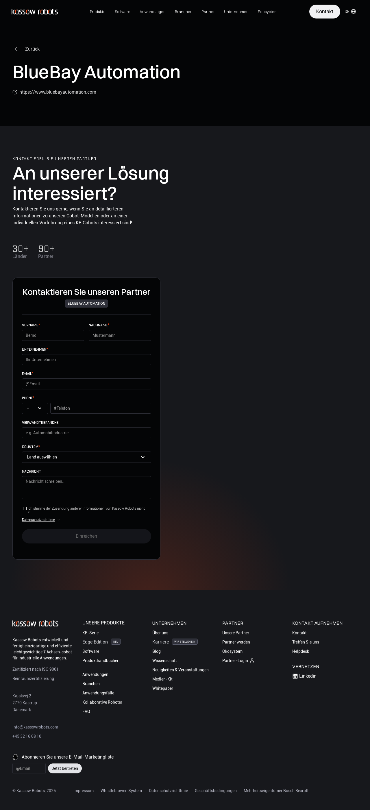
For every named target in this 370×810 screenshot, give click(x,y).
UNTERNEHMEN (35, 349)
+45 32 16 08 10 (26, 737)
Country (31, 447)
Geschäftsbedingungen (216, 791)
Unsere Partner (235, 633)
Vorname (31, 325)
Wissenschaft (164, 661)
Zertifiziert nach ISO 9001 (35, 670)
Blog (156, 652)
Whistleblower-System (121, 791)
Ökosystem (232, 652)
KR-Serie (90, 633)
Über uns (160, 633)
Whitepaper (162, 689)
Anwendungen (95, 675)
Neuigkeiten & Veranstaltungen (180, 670)
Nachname (99, 325)
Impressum (83, 791)
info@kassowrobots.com (35, 728)
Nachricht (31, 471)
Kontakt (299, 633)
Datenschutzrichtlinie (38, 520)
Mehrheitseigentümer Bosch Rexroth (277, 791)
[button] (98, 11)
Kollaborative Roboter (102, 703)
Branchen (91, 684)
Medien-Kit (162, 680)
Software (90, 652)
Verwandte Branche (40, 422)
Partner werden (236, 643)
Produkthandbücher (100, 661)
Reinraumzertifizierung (33, 679)
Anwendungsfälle (98, 693)
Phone (28, 398)
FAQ (86, 712)
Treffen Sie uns (305, 643)
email (27, 373)
